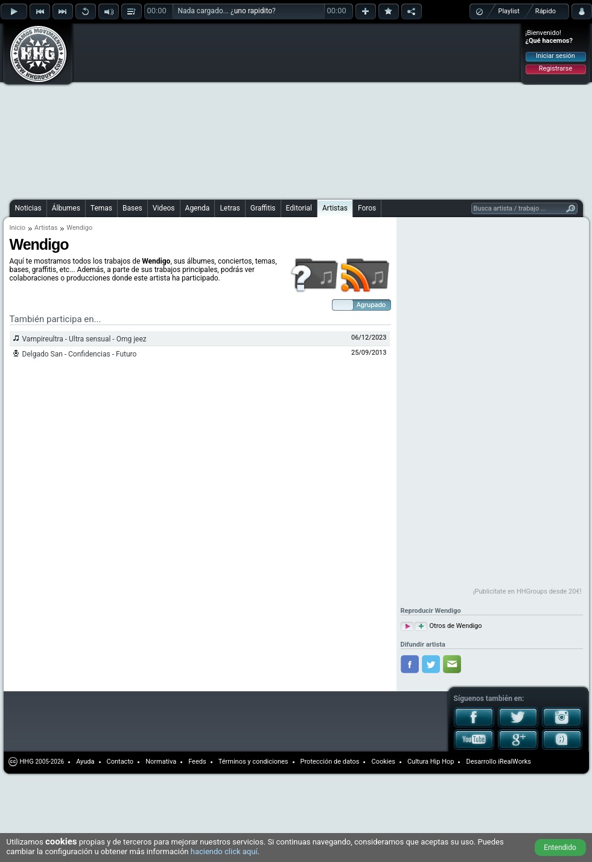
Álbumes (66, 208)
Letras (230, 208)
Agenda (197, 208)
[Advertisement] (205, 109)
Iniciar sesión (555, 56)
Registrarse (555, 68)
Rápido (545, 11)
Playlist (509, 11)
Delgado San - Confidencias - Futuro (79, 354)
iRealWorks (514, 761)
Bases (132, 208)
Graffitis (263, 208)
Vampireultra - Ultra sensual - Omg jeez (84, 339)
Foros (367, 208)
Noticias (28, 208)
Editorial (299, 208)
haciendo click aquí (224, 851)
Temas (101, 208)
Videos (164, 208)
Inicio (17, 228)
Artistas (335, 208)
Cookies (383, 761)
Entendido (560, 847)
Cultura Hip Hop (430, 761)
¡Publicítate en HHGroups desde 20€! (527, 591)
